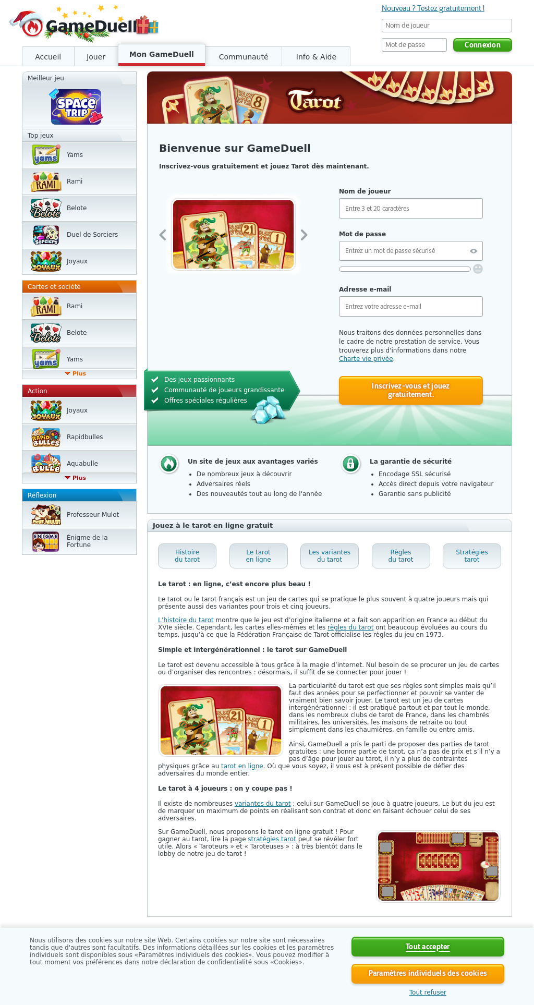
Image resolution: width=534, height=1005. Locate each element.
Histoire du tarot (187, 556)
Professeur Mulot (93, 514)
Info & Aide (316, 57)
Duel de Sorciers (92, 234)
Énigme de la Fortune (87, 541)
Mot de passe (362, 234)
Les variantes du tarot (329, 556)
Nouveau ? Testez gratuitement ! (433, 8)
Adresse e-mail (365, 289)
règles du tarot (350, 627)
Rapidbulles (85, 437)
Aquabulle (82, 463)
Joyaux (77, 261)
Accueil (48, 57)
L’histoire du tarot (186, 620)
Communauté (244, 57)
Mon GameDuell (161, 54)
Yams (75, 155)
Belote (77, 208)
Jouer (96, 57)
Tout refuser (427, 992)
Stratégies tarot (472, 556)
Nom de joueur (365, 191)
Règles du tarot (401, 556)
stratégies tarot (272, 839)
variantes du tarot (263, 803)
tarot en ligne (242, 766)
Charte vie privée (366, 358)
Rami (74, 181)
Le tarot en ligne (258, 556)
